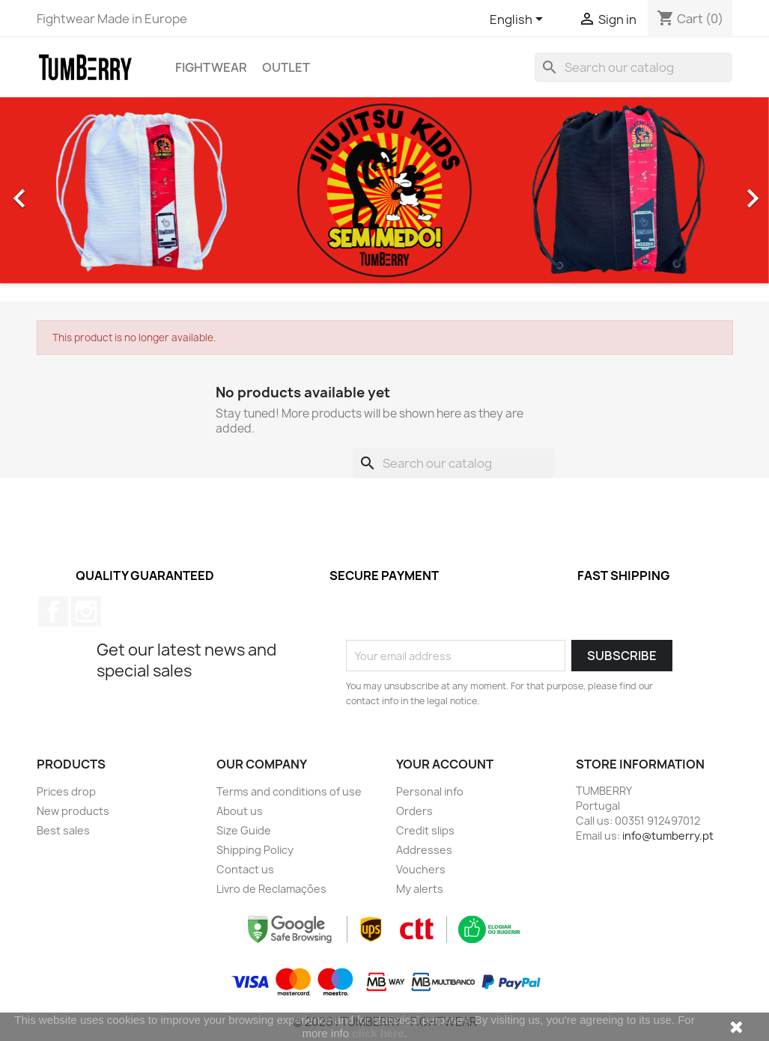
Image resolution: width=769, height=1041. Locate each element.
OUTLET (286, 67)
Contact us (245, 869)
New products (73, 811)
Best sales (63, 830)
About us (239, 811)
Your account (444, 764)
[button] (57, 190)
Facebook (53, 611)
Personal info (429, 791)
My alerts (419, 889)
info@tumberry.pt (668, 835)
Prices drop (66, 791)
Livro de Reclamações (271, 889)
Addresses (424, 850)
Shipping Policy (255, 850)
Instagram (86, 611)
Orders (414, 811)
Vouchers (421, 869)
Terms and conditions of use (289, 791)
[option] (384, 190)
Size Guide (243, 830)
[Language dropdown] (519, 20)
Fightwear (211, 67)
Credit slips (425, 830)
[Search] (633, 67)
